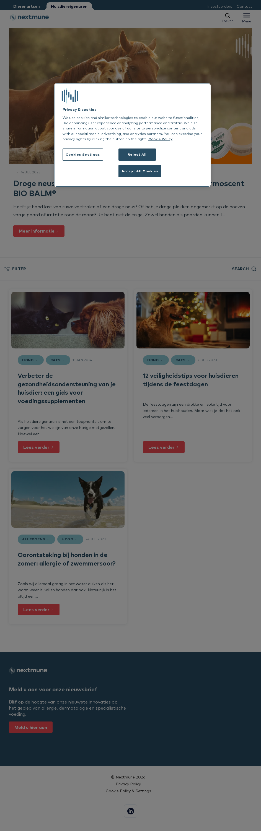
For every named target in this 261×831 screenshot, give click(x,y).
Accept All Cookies (140, 171)
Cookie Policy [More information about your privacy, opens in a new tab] (160, 139)
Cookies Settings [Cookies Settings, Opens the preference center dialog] (83, 154)
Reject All (137, 154)
